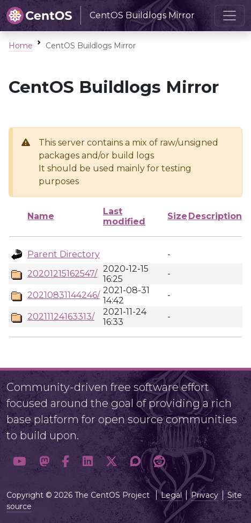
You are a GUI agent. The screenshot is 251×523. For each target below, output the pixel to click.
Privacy (204, 495)
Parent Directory (63, 254)
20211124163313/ (60, 316)
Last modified (124, 216)
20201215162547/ (62, 273)
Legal (171, 495)
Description (215, 216)
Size (177, 216)
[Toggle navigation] (230, 15)
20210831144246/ (63, 295)
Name (40, 216)
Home (21, 45)
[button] (19, 461)
